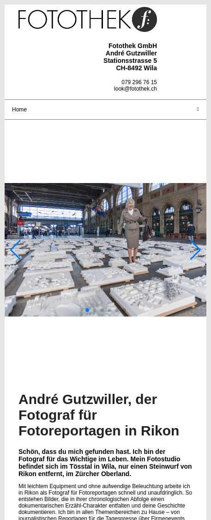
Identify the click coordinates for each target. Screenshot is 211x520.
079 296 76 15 (139, 82)
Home (19, 109)
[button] (87, 310)
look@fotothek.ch (135, 89)
